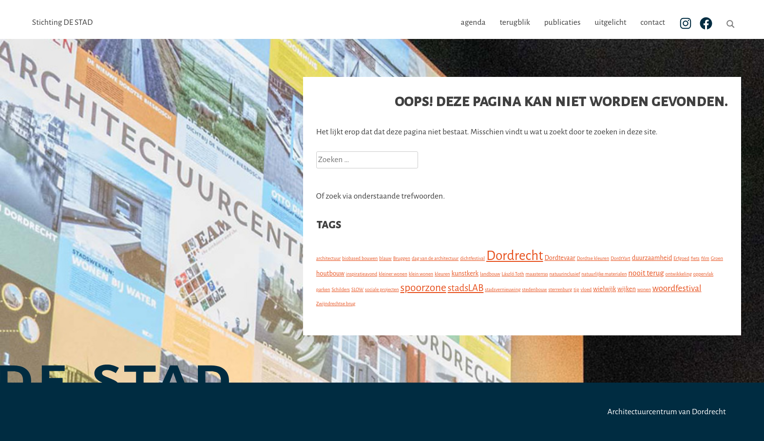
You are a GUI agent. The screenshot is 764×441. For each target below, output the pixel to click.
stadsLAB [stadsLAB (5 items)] (466, 288)
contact (652, 22)
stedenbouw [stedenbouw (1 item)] (534, 289)
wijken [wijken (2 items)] (626, 289)
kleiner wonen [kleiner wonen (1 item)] (393, 273)
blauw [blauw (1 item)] (385, 258)
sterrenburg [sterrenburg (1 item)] (560, 289)
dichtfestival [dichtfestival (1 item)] (472, 258)
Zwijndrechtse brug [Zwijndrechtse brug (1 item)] (335, 303)
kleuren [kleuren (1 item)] (442, 273)
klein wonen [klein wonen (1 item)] (421, 273)
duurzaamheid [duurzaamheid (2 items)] (652, 257)
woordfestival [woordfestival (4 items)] (677, 288)
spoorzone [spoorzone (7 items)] (423, 288)
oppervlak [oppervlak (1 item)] (703, 273)
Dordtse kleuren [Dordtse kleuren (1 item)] (593, 258)
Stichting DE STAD (62, 22)
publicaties (562, 22)
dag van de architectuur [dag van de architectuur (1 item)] (435, 258)
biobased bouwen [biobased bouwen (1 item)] (360, 258)
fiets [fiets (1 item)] (695, 258)
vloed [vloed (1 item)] (586, 289)
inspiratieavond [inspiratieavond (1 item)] (361, 273)
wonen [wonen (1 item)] (644, 289)
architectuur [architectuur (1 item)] (328, 258)
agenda (473, 22)
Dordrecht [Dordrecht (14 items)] (514, 256)
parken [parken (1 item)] (323, 289)
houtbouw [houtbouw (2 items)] (330, 273)
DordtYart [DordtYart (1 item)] (620, 258)
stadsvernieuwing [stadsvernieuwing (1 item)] (502, 289)
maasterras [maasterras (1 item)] (536, 273)
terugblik (514, 22)
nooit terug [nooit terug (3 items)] (646, 273)
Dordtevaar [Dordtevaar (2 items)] (559, 257)
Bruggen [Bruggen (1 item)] (401, 258)
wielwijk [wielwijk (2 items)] (604, 289)
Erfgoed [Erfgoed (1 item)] (681, 258)
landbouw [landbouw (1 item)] (490, 273)
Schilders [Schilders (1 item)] (341, 289)
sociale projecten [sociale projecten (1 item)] (382, 289)
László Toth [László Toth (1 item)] (513, 273)
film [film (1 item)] (705, 258)
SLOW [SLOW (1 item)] (357, 289)
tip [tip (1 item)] (576, 289)
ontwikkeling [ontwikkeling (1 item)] (679, 273)
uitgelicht (610, 22)
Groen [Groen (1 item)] (717, 258)
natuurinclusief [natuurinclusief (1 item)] (565, 273)
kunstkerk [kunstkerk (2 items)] (465, 273)
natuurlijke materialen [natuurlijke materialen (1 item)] (604, 273)
